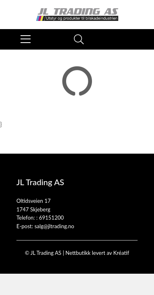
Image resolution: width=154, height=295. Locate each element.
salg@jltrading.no (54, 226)
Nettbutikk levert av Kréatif (97, 253)
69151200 (51, 217)
